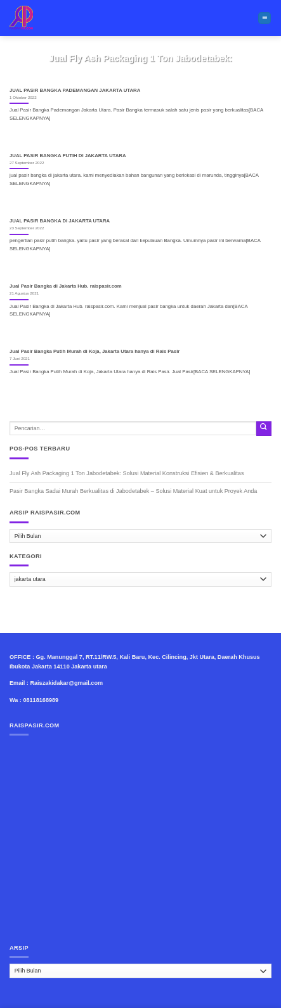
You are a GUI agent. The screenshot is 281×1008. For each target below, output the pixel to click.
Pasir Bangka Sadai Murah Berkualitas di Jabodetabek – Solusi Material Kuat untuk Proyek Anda (133, 491)
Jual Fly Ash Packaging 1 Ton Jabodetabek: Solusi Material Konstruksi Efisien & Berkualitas (127, 473)
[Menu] (264, 18)
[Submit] (263, 428)
